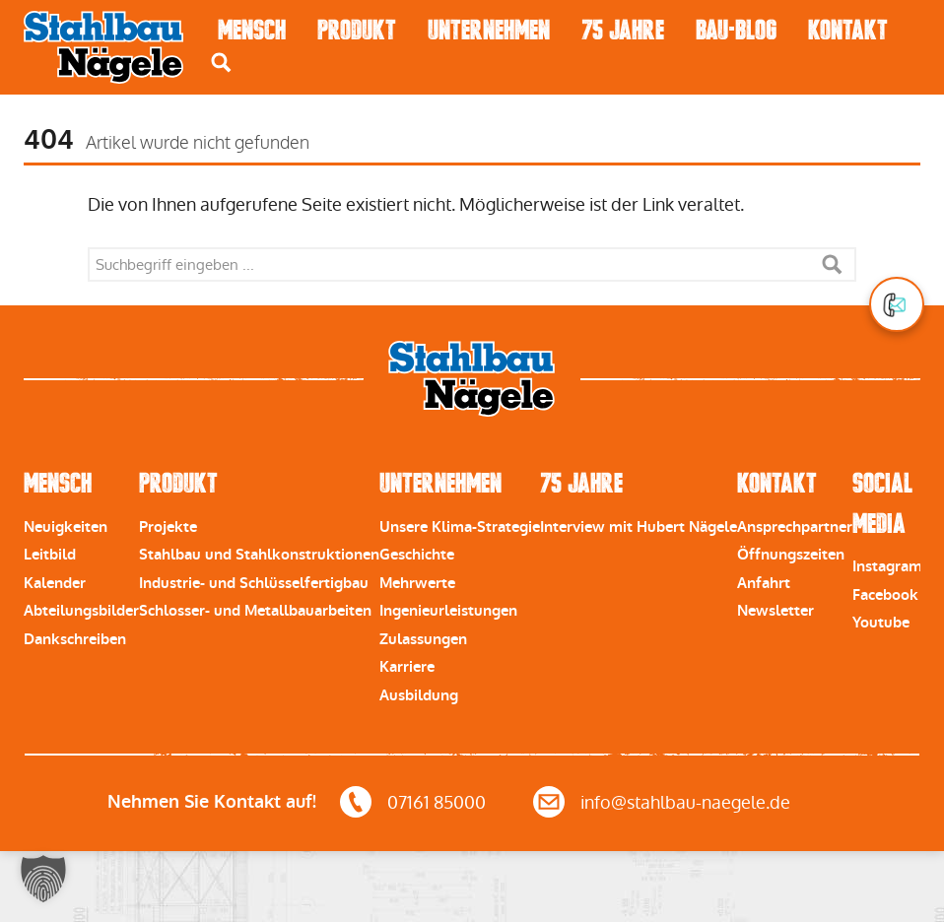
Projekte (168, 527)
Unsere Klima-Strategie (459, 527)
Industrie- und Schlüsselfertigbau (254, 583)
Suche (831, 264)
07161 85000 (436, 802)
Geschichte (416, 554)
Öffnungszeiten (790, 554)
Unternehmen (489, 30)
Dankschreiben (75, 639)
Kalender (55, 583)
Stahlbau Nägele (103, 47)
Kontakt (848, 30)
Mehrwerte (417, 583)
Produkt (356, 30)
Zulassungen (423, 639)
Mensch (252, 30)
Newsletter (775, 611)
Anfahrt (763, 583)
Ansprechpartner (794, 527)
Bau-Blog (736, 30)
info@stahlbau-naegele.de (685, 802)
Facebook (885, 595)
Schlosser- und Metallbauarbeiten (255, 611)
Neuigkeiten (65, 527)
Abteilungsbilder (81, 611)
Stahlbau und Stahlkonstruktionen (259, 554)
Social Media (882, 503)
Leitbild (50, 554)
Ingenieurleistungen (448, 611)
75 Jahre (622, 30)
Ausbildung (418, 695)
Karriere (407, 667)
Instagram (887, 566)
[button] (43, 878)
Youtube (881, 622)
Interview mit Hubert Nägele (638, 527)
